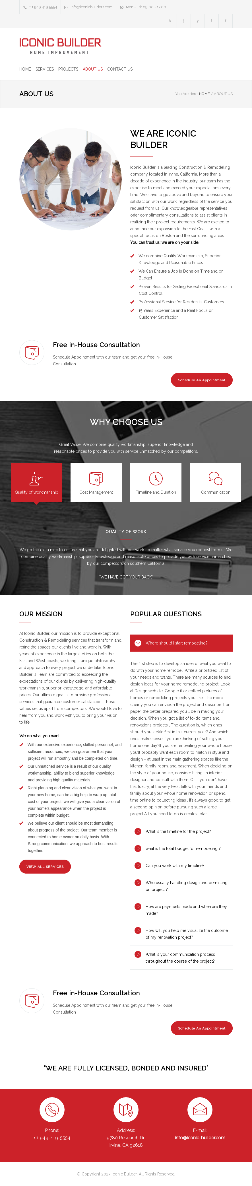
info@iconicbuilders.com (92, 7)
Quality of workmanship (36, 492)
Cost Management (96, 492)
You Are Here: (186, 94)
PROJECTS (68, 69)
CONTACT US (120, 69)
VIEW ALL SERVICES (45, 867)
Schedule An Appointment (202, 380)
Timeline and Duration (156, 492)
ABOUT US (93, 69)
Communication (215, 492)
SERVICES (45, 69)
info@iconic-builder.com (200, 1137)
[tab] (36, 482)
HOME (25, 69)
